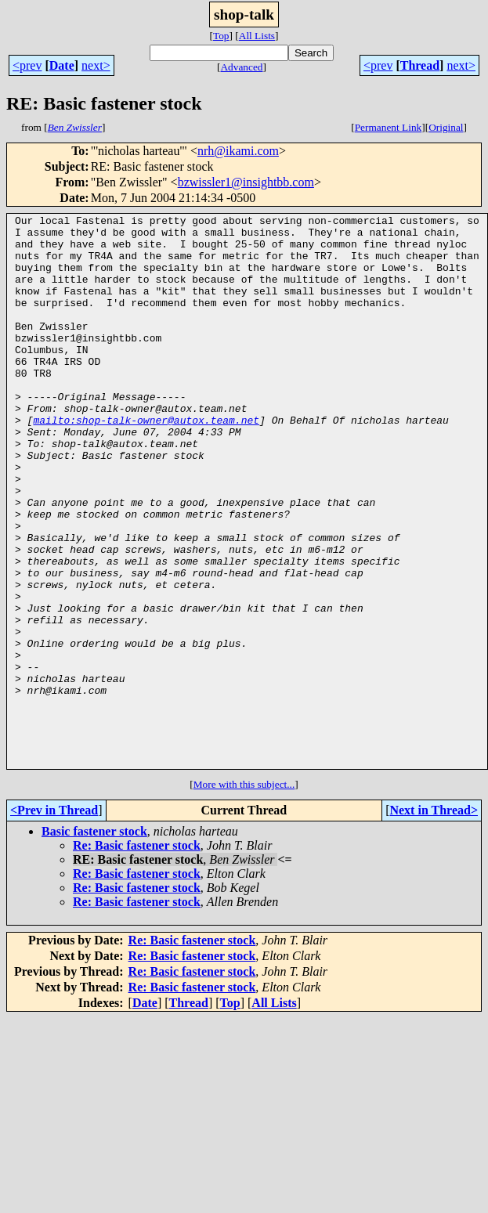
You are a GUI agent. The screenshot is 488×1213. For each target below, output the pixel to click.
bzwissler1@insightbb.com (246, 182)
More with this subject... (244, 895)
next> (95, 65)
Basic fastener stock (94, 941)
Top (221, 36)
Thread (419, 65)
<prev (27, 65)
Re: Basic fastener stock (137, 955)
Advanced (241, 67)
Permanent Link (388, 127)
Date (61, 65)
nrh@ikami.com (238, 150)
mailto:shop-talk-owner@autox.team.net (146, 462)
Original (445, 127)
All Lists (257, 36)
